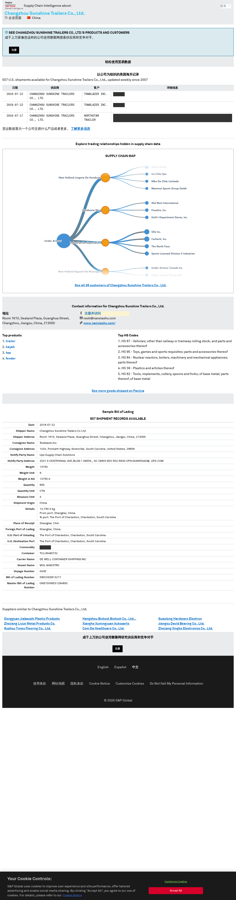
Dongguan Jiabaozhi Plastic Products (32, 618)
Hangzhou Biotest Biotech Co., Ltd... (109, 618)
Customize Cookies (130, 683)
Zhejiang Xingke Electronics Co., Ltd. (185, 628)
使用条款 (39, 683)
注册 (14, 50)
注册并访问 (93, 313)
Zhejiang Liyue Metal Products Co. (29, 623)
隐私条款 (77, 683)
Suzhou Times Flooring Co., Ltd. (27, 628)
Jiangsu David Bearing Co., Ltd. (181, 623)
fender (11, 358)
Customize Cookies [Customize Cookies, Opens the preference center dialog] (176, 885)
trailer (10, 341)
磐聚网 (14, 5)
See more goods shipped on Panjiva (118, 391)
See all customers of (120, 285)
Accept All (176, 894)
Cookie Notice (99, 683)
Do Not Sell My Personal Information (176, 683)
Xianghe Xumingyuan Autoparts (106, 623)
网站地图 (58, 683)
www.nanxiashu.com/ (99, 323)
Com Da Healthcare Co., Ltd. (103, 628)
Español (120, 667)
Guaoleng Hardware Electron (180, 618)
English (103, 667)
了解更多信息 (80, 128)
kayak (10, 347)
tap (8, 352)
